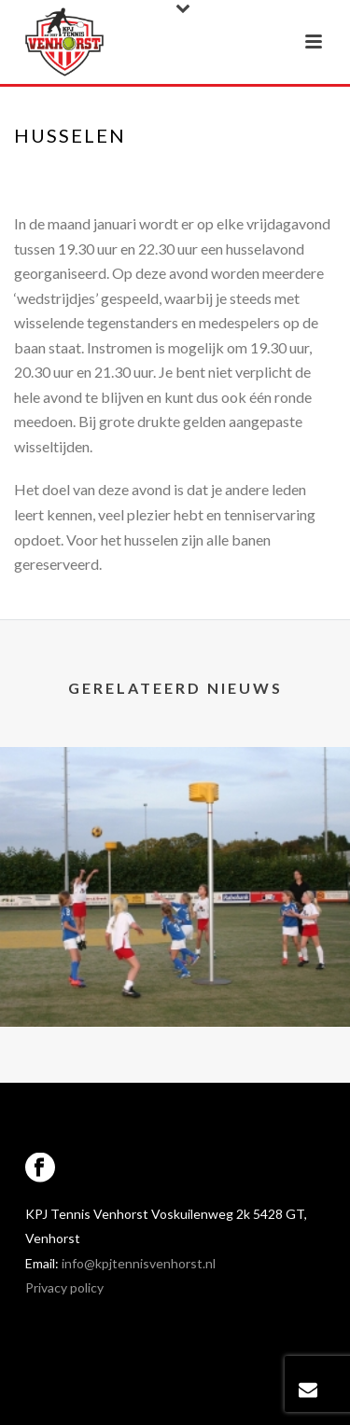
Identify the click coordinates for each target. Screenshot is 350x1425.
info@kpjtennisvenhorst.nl (139, 1263)
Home (98, 174)
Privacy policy (64, 1287)
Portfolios (164, 174)
